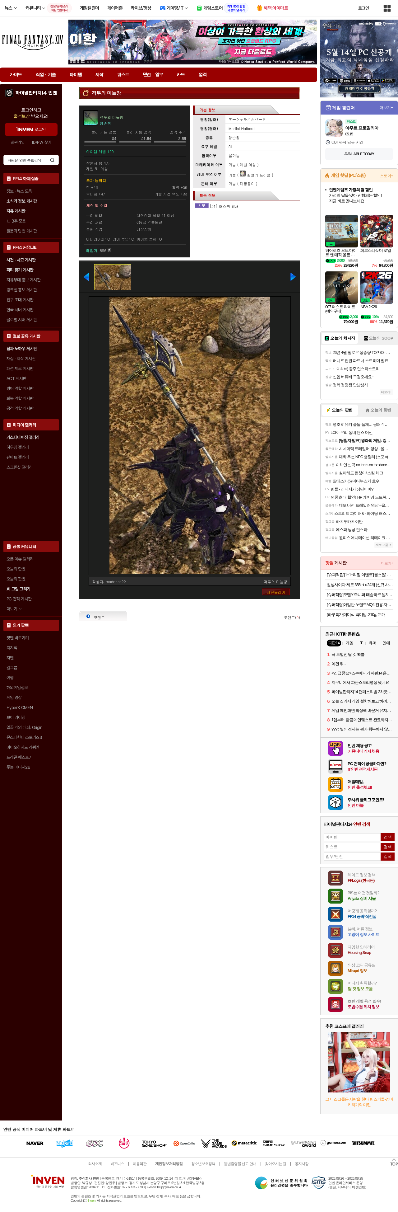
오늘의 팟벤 (16, 578)
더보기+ (386, 108)
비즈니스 (117, 1164)
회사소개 (95, 1164)
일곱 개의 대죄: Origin (24, 727)
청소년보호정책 (203, 1164)
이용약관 (139, 1164)
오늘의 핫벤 (16, 568)
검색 (52, 160)
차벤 (10, 657)
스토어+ (386, 176)
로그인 (363, 8)
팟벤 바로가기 (18, 637)
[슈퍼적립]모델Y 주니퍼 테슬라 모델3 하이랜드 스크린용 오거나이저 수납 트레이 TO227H (360, 594)
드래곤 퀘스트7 (19, 757)
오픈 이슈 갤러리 (20, 559)
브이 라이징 (16, 717)
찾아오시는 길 (275, 1164)
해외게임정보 (17, 687)
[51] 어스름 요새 (224, 206)
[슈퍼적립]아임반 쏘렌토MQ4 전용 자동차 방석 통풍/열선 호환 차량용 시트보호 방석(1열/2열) (360, 604)
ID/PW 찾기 (41, 142)
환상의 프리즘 (255, 174)
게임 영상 (14, 697)
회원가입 (18, 142)
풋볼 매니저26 (18, 767)
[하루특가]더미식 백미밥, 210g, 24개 (356, 614)
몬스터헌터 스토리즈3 (24, 737)
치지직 (12, 647)
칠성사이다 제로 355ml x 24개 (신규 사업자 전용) (360, 584)
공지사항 (301, 1164)
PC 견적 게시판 (19, 598)
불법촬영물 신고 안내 (240, 1164)
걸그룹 (12, 667)
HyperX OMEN (20, 707)
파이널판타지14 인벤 (36, 93)
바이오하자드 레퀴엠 (23, 747)
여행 (10, 677)
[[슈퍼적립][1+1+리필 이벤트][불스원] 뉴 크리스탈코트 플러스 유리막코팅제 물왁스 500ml (360, 574)
